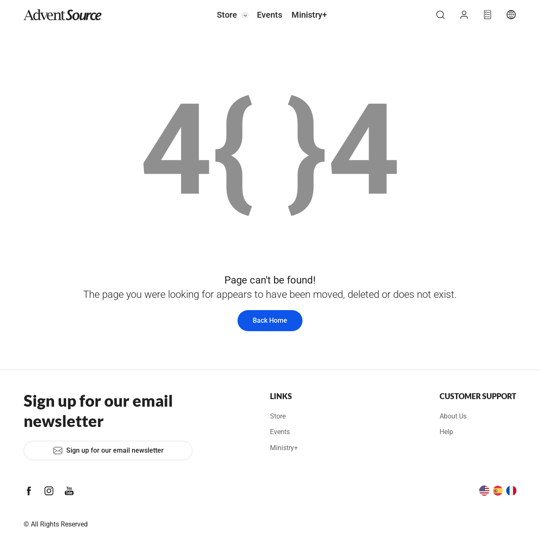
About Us (453, 416)
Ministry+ (309, 15)
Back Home (270, 320)
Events (269, 15)
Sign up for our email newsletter (108, 451)
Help (446, 432)
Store (227, 15)
